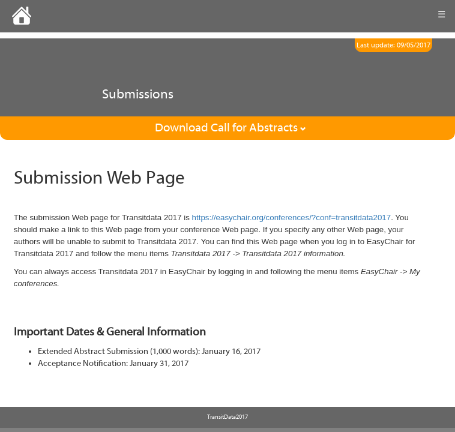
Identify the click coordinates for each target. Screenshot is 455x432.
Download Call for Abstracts (230, 127)
